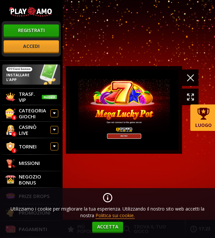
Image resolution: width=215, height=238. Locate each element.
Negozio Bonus (23, 179)
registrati (31, 30)
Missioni (23, 163)
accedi (31, 46)
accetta (107, 226)
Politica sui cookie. (115, 215)
